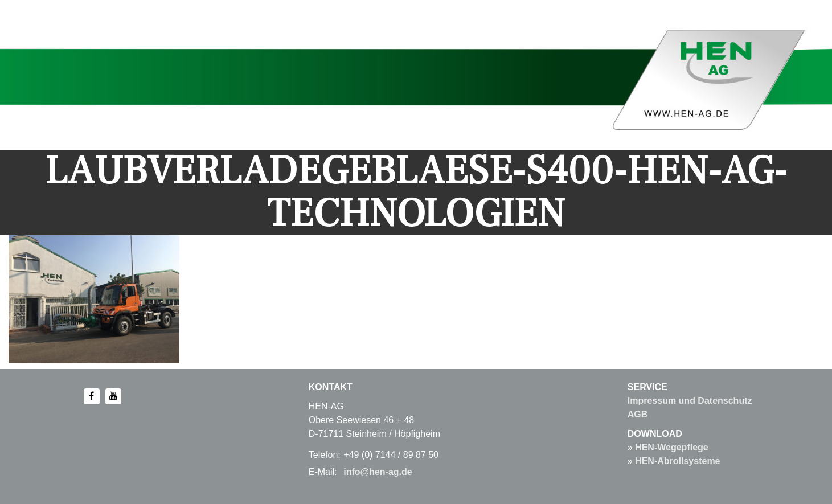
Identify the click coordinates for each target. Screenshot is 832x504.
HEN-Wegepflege (671, 447)
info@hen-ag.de (377, 472)
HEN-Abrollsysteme (677, 461)
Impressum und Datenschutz (690, 400)
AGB (638, 414)
